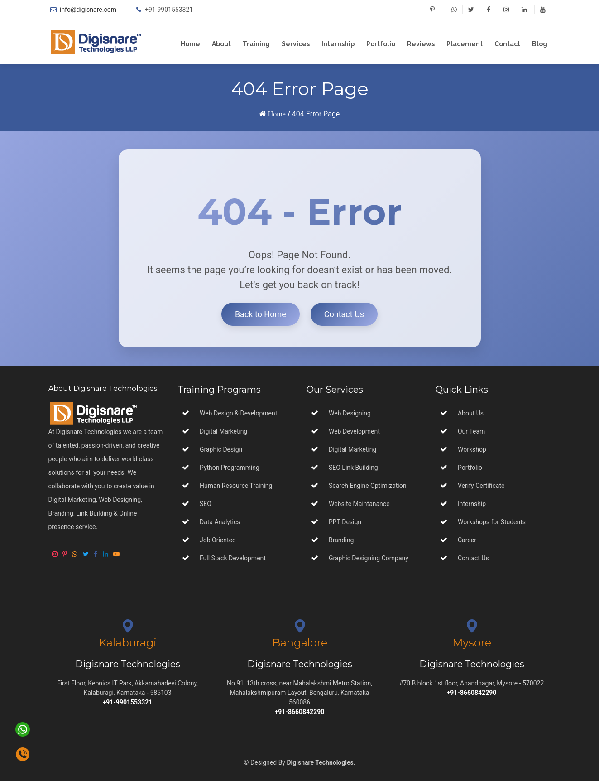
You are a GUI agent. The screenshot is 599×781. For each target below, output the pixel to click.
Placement (464, 44)
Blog (539, 44)
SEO (205, 503)
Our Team (471, 431)
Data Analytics (220, 521)
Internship (338, 44)
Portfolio (380, 44)
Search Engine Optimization (367, 485)
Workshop (472, 449)
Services (296, 44)
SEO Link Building (352, 467)
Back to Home (260, 314)
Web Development (353, 431)
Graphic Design (221, 449)
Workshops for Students (492, 521)
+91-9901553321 (169, 9)
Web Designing (349, 413)
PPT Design (344, 521)
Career (467, 540)
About (221, 44)
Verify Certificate (481, 485)
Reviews (421, 44)
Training (256, 44)
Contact (507, 44)
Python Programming (229, 467)
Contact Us (344, 314)
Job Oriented (218, 540)
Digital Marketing (223, 431)
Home (190, 44)
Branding (340, 540)
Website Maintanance (358, 503)
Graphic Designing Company (367, 558)
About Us (471, 413)
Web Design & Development (238, 413)
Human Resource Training (236, 485)
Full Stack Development (233, 558)
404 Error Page (316, 114)
